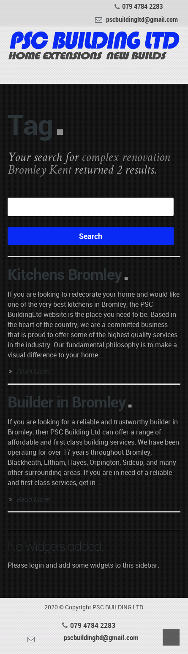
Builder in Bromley (66, 401)
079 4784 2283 (142, 6)
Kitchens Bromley (65, 274)
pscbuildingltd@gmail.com (142, 19)
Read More (33, 371)
